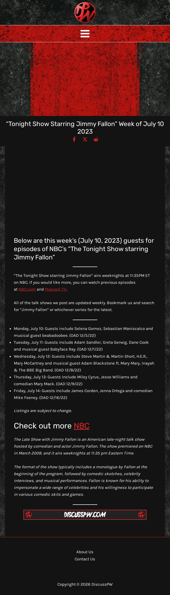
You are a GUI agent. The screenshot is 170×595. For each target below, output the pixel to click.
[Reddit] (95, 139)
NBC (81, 425)
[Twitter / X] (85, 139)
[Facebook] (74, 139)
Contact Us (85, 558)
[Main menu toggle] (85, 33)
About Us (84, 551)
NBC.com (27, 289)
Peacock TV (55, 289)
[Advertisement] (85, 79)
